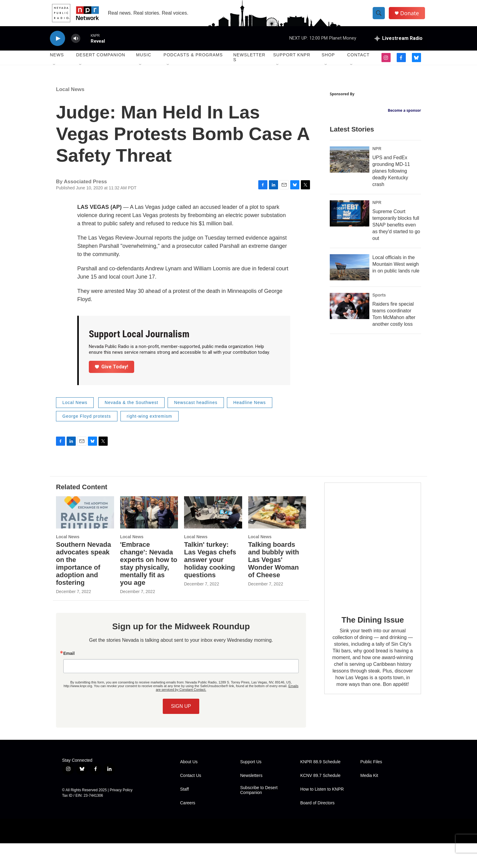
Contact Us (190, 789)
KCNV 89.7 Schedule (320, 789)
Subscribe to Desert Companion (259, 804)
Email (69, 667)
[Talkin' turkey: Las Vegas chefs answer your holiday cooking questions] (213, 526)
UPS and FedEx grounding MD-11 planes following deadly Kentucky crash (391, 221)
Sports (379, 345)
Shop (328, 60)
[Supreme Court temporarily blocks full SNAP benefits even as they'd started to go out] (349, 264)
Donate (411, 16)
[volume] (76, 44)
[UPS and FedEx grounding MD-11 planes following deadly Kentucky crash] (349, 210)
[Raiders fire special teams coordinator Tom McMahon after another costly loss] (349, 356)
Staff (184, 803)
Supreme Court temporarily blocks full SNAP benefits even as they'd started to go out (396, 275)
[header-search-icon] (381, 16)
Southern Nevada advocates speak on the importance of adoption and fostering (83, 577)
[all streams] (398, 44)
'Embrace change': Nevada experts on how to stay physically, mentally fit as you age (148, 577)
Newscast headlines (196, 416)
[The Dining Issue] (373, 558)
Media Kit (369, 789)
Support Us (251, 775)
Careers (187, 816)
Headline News (249, 416)
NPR (376, 198)
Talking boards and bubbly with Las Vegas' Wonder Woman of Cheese (273, 573)
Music (143, 60)
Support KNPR (291, 60)
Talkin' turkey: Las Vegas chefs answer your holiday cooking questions (210, 573)
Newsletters (249, 63)
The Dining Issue (373, 633)
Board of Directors (317, 816)
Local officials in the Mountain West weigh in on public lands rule (396, 314)
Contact (358, 60)
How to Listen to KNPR (322, 803)
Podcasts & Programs (193, 60)
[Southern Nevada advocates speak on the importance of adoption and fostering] (85, 526)
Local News (70, 103)
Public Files (371, 775)
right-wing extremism (149, 429)
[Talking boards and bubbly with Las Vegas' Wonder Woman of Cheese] (277, 526)
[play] (57, 44)
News (57, 60)
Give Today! (111, 380)
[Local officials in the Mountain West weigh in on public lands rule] (349, 317)
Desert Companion (100, 60)
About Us (189, 775)
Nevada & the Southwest (131, 416)
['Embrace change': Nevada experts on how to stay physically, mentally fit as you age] (149, 526)
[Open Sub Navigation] (54, 70)
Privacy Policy (121, 804)
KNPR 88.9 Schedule (320, 775)
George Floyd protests (86, 429)
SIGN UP (181, 719)
